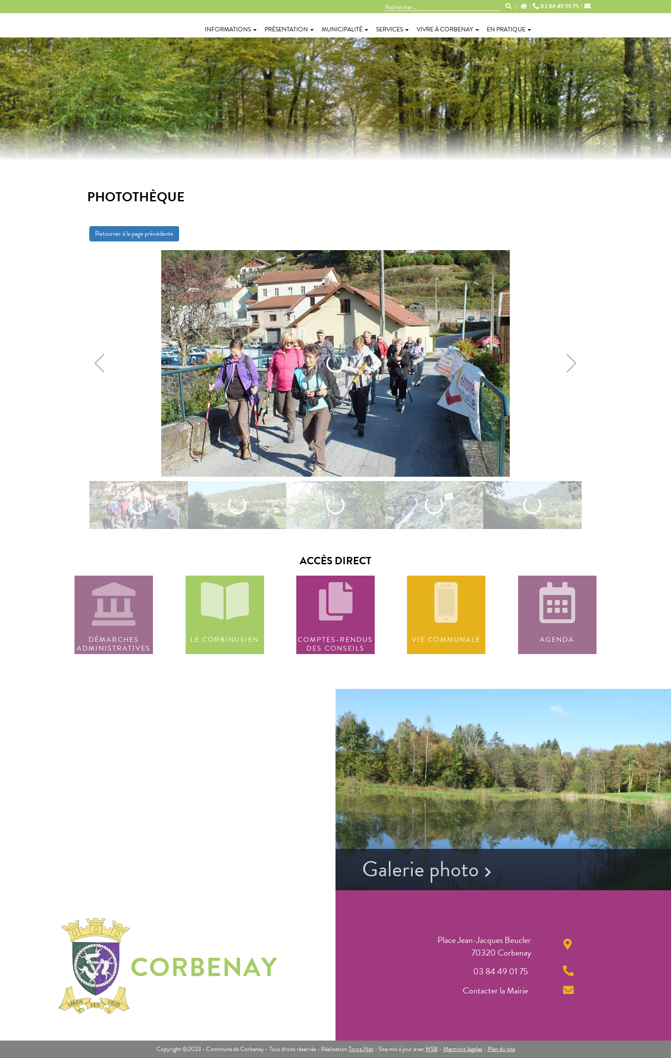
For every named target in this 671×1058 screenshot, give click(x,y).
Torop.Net (361, 1049)
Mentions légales (462, 1049)
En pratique (509, 29)
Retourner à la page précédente (134, 233)
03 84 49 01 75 (556, 6)
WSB (431, 1049)
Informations (231, 29)
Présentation (289, 29)
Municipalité (345, 29)
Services (392, 29)
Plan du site (501, 1049)
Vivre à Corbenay (448, 29)
